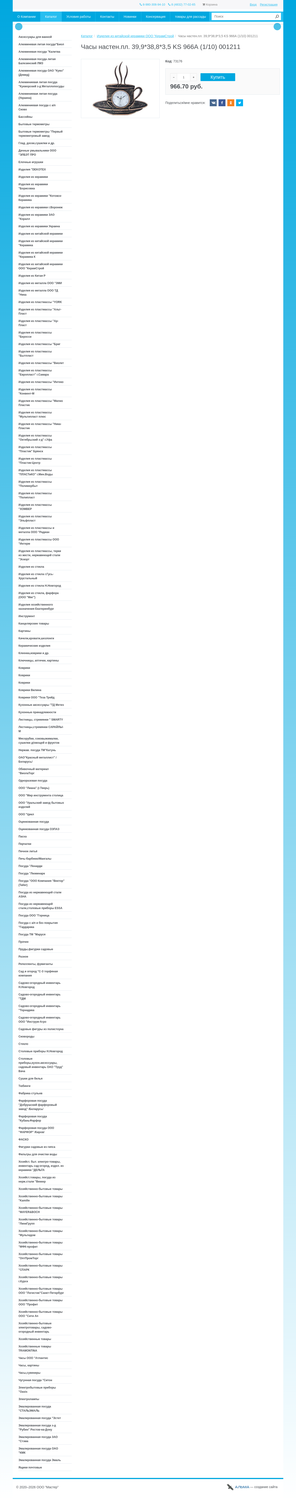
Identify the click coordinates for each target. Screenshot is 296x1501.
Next (277, 26)
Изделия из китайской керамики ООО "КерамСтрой (135, 36)
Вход (253, 4)
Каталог (87, 36)
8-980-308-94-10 (152, 4)
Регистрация (269, 4)
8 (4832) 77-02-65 (181, 4)
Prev (18, 26)
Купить (217, 77)
